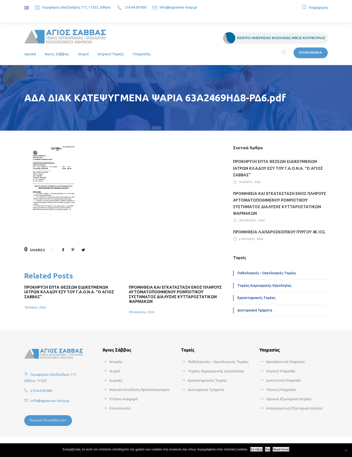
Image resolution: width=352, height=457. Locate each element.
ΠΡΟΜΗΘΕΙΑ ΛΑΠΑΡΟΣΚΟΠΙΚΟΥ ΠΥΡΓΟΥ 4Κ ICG (279, 232)
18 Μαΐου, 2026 (35, 307)
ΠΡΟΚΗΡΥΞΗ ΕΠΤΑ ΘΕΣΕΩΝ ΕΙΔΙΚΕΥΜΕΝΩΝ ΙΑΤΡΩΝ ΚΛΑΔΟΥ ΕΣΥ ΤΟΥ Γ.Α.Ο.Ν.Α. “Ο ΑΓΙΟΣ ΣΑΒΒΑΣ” (69, 292)
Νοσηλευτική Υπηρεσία (285, 362)
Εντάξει (256, 449)
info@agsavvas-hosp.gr (179, 7)
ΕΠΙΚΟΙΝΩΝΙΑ (310, 52)
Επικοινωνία (119, 408)
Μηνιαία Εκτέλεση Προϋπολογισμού (139, 390)
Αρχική (30, 54)
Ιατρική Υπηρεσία (280, 371)
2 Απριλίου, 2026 (251, 239)
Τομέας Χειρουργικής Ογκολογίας (264, 285)
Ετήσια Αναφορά (123, 399)
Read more (281, 449)
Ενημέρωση (318, 8)
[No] (345, 450)
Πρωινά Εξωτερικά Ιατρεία (288, 399)
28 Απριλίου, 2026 (141, 312)
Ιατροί (83, 54)
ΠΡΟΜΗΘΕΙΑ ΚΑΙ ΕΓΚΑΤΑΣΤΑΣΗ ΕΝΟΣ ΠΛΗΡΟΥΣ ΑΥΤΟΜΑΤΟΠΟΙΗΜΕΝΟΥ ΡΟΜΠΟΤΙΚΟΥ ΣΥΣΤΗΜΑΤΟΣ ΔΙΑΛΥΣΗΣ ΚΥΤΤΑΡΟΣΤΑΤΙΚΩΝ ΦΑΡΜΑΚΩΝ (175, 294)
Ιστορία (115, 362)
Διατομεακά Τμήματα (254, 310)
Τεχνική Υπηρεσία (281, 390)
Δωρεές (115, 380)
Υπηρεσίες (142, 54)
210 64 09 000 (135, 7)
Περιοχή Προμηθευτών (48, 420)
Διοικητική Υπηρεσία (283, 380)
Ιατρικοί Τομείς (110, 54)
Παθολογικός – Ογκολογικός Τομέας (266, 273)
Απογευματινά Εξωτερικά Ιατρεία (294, 408)
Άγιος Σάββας (57, 54)
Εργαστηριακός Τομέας (256, 298)
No (268, 449)
